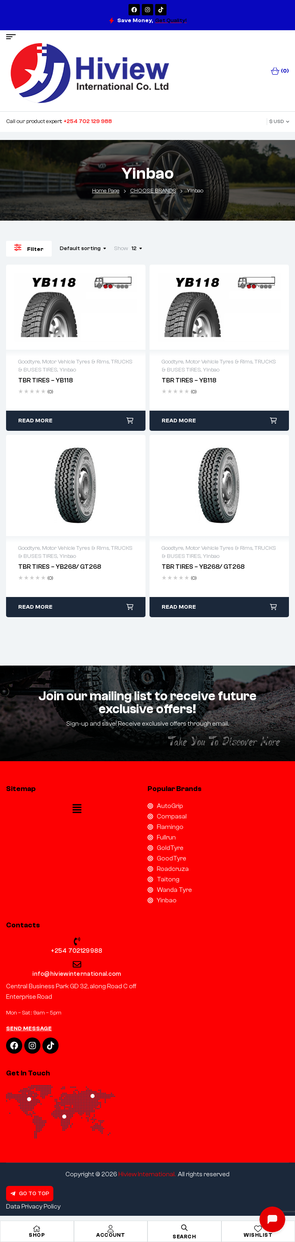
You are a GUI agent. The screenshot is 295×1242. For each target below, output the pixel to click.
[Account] (110, 1228)
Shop (37, 1235)
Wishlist (258, 1235)
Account (110, 1235)
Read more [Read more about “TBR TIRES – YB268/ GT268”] (35, 607)
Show (121, 248)
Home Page (106, 191)
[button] (77, 809)
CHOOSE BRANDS (153, 191)
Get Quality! (171, 20)
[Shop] (36, 1228)
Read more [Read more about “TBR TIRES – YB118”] (35, 420)
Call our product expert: (59, 121)
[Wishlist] (258, 1228)
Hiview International (146, 1174)
